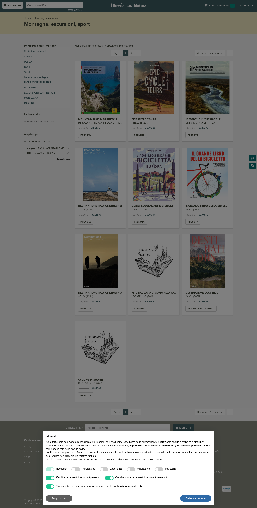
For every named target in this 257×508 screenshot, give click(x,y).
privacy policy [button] (149, 442)
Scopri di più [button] (59, 498)
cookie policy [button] (78, 449)
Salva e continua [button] (196, 498)
